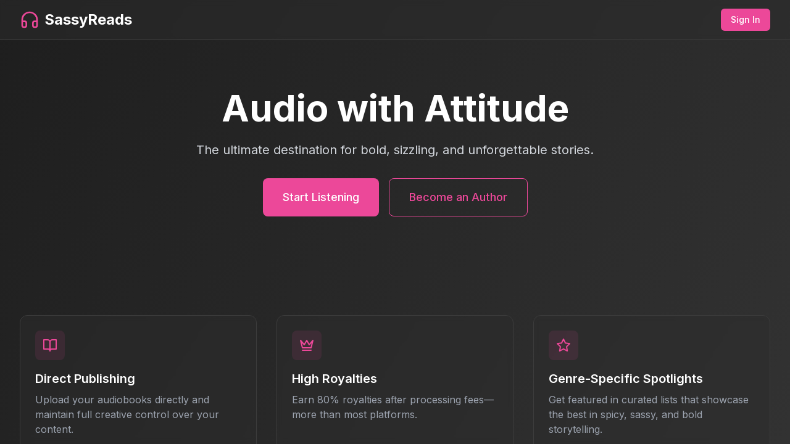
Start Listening (321, 197)
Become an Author (458, 197)
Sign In (745, 19)
